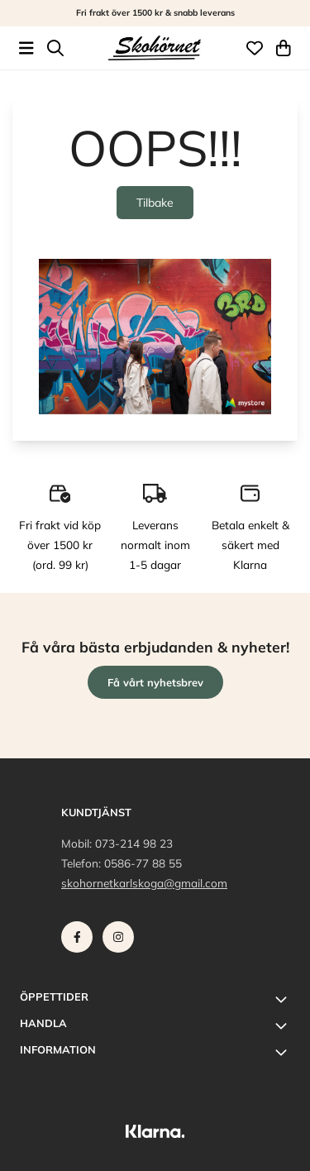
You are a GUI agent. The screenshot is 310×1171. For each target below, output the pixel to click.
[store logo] (154, 48)
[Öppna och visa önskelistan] (254, 48)
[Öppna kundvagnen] (283, 48)
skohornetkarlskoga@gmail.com (144, 883)
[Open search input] (55, 48)
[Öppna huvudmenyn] (26, 48)
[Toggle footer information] (283, 999)
